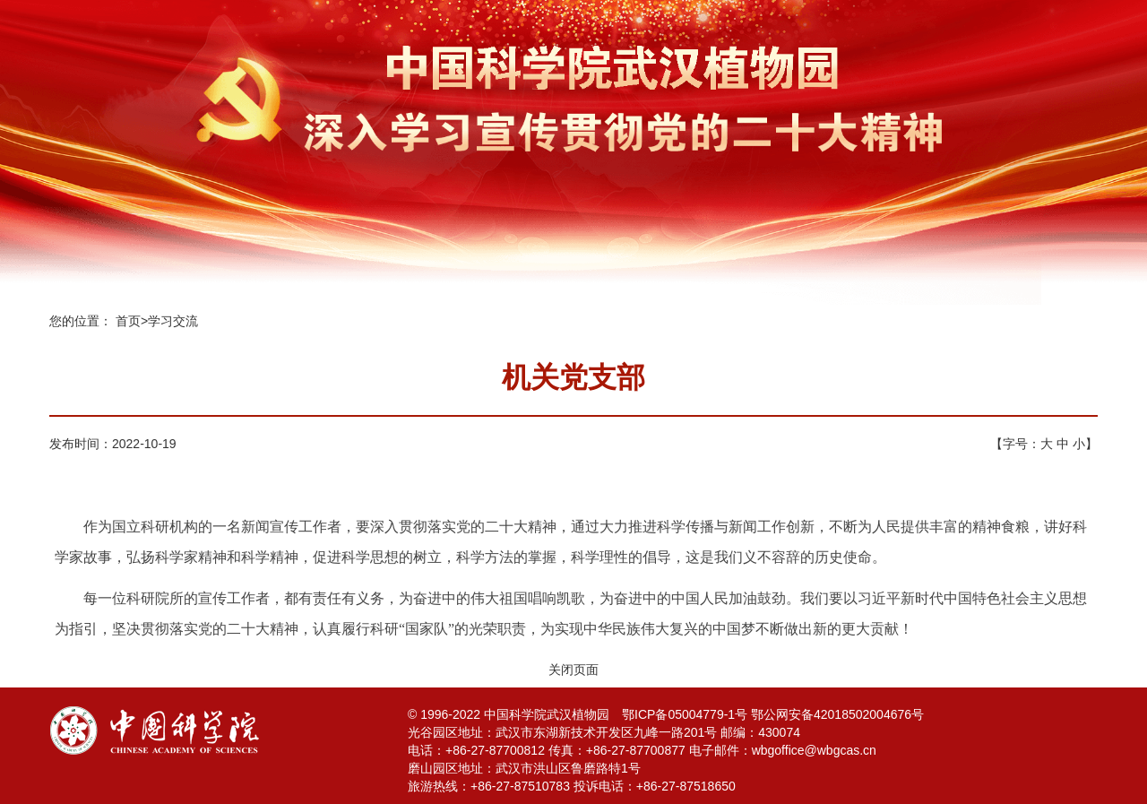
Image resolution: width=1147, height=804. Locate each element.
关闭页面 (573, 669)
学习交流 (173, 321)
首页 (128, 321)
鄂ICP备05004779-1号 (684, 714)
